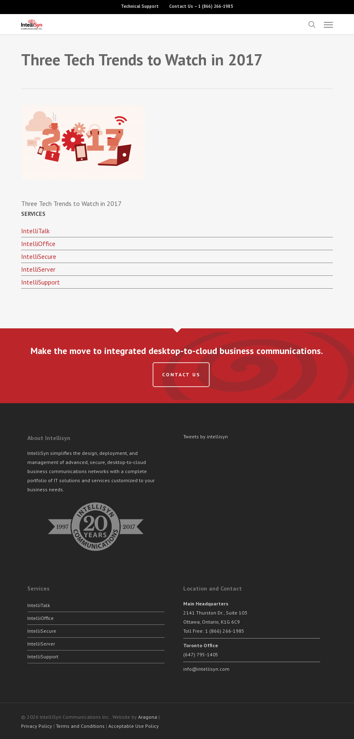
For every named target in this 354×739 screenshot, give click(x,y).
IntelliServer (38, 269)
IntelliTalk (35, 231)
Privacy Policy (36, 726)
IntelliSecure (38, 256)
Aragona (147, 717)
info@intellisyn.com (206, 669)
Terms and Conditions (80, 726)
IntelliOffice (38, 243)
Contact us (181, 374)
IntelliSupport (40, 282)
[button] (328, 24)
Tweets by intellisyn (205, 436)
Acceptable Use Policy (133, 726)
